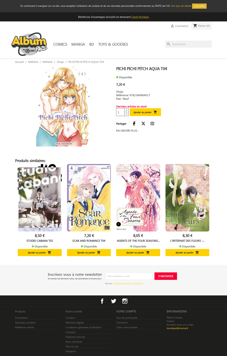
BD (91, 44)
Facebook (102, 301)
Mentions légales (75, 322)
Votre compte (126, 311)
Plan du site (72, 346)
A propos (71, 332)
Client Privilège (140, 17)
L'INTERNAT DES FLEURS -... (187, 240)
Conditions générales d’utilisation (83, 327)
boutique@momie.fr (177, 328)
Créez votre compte (126, 327)
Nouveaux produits (25, 322)
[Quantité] (120, 112)
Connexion (122, 322)
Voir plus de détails (181, 5)
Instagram (124, 301)
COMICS (60, 44)
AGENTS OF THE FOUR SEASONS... (138, 240)
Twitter (113, 301)
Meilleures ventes (24, 327)
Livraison (70, 317)
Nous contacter (74, 341)
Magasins (71, 351)
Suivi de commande (126, 317)
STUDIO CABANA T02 (39, 240)
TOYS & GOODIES (113, 44)
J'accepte (199, 6)
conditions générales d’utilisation (127, 283)
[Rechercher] (188, 44)
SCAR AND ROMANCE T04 (88, 240)
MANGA (78, 44)
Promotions (21, 317)
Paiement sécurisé (75, 336)
